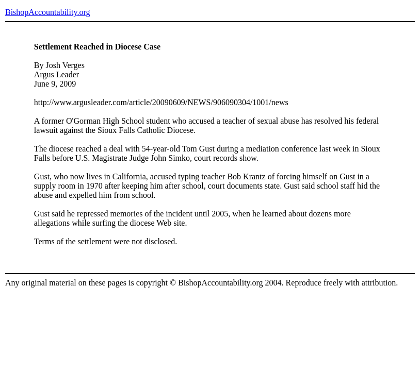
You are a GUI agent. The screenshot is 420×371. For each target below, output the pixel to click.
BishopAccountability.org (47, 12)
